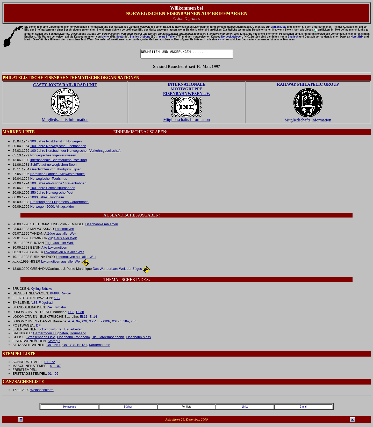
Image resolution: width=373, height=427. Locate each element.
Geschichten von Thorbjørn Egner (55, 171)
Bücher (128, 408)
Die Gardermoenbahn (108, 339)
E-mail (303, 408)
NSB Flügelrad (42, 304)
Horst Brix (357, 36)
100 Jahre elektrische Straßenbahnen (58, 185)
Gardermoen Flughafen (50, 335)
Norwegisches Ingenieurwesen (53, 157)
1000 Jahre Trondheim (47, 199)
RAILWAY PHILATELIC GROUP (308, 86)
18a (126, 323)
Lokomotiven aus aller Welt (64, 254)
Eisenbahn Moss (138, 339)
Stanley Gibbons (140, 36)
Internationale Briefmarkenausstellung (58, 161)
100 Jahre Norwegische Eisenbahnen (58, 147)
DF (38, 327)
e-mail (221, 39)
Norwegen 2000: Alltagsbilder (52, 208)
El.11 (84, 318)
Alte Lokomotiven (54, 249)
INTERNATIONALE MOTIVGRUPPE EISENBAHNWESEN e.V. (186, 90)
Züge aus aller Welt (61, 235)
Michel (106, 36)
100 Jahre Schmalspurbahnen (52, 189)
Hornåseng (78, 335)
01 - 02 (53, 375)
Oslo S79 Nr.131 (74, 346)
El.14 (93, 318)
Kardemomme (99, 346)
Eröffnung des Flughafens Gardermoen (59, 203)
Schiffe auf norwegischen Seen (53, 166)
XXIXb (105, 323)
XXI (84, 323)
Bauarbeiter (73, 331)
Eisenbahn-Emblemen (101, 226)
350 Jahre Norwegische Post (51, 194)
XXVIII (94, 323)
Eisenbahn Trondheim (73, 339)
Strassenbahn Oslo (40, 339)
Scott (119, 36)
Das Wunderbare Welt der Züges (117, 270)
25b (134, 323)
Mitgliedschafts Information (65, 121)
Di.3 (71, 313)
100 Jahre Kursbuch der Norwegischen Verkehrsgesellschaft (75, 152)
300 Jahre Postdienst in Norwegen (56, 143)
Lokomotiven (64, 230)
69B (57, 299)
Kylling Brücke (41, 290)
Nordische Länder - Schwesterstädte (57, 175)
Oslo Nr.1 (53, 346)
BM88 (54, 295)
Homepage (69, 408)
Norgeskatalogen (231, 36)
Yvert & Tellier (167, 36)
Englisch (293, 36)
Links (245, 408)
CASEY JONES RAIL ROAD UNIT (65, 86)
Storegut (54, 342)
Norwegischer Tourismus (48, 180)
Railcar (66, 295)
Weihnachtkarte (42, 391)
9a (78, 323)
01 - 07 (55, 367)
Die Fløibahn (56, 309)
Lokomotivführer (50, 331)
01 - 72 (50, 363)
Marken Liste (278, 26)
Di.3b (80, 313)
